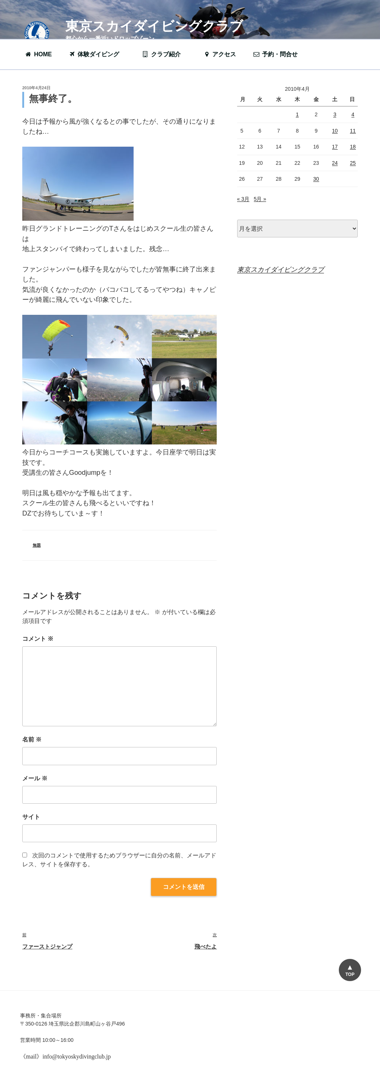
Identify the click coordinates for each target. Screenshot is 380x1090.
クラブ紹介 (165, 54)
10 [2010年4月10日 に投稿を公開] (335, 131)
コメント (37, 639)
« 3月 (243, 199)
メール (35, 778)
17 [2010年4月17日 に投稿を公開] (335, 147)
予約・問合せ (279, 54)
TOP (349, 974)
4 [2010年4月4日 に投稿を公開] (352, 114)
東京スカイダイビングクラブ (154, 26)
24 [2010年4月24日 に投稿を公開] (335, 163)
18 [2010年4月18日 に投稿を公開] (353, 147)
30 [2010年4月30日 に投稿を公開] (316, 179)
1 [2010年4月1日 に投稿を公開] (297, 114)
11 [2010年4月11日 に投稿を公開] (353, 131)
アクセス (219, 54)
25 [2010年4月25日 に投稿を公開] (353, 163)
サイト (31, 817)
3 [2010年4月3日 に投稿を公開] (334, 114)
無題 (37, 545)
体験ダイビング (97, 54)
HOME (38, 54)
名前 (32, 739)
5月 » (260, 199)
